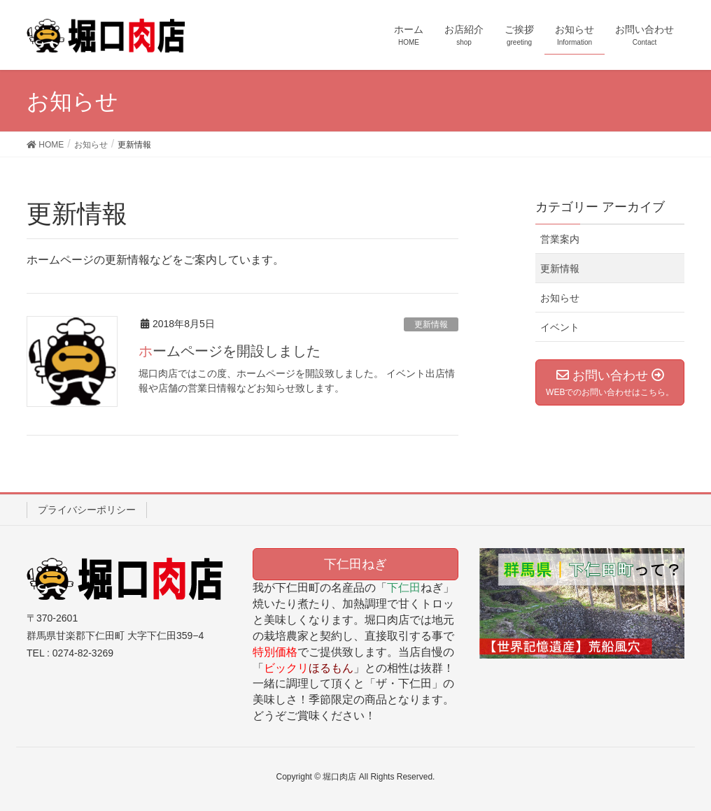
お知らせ (559, 297)
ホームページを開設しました (230, 351)
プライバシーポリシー (87, 509)
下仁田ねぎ (355, 564)
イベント (559, 327)
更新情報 (431, 324)
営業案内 (559, 239)
